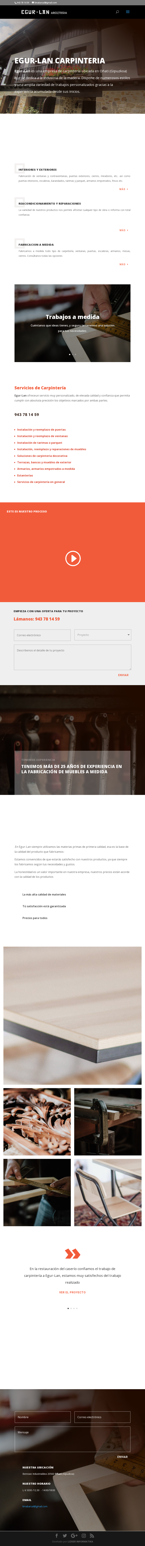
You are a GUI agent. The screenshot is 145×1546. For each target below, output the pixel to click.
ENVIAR (122, 1457)
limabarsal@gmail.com (35, 1506)
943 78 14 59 (26, 415)
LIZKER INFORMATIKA (80, 1541)
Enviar (123, 675)
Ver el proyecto (72, 1292)
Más (122, 189)
